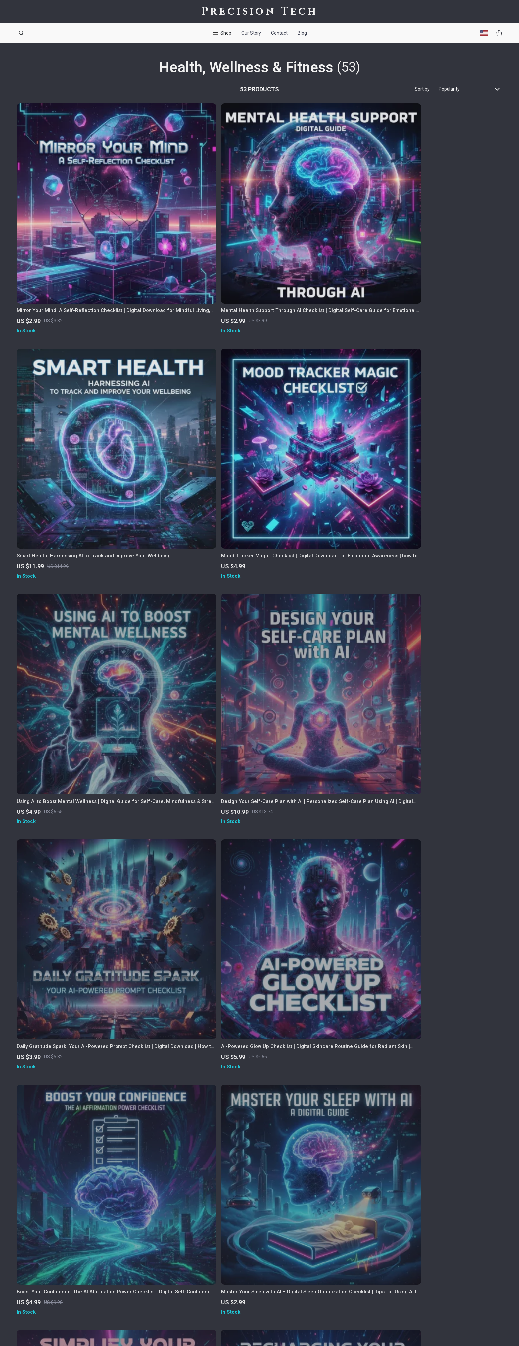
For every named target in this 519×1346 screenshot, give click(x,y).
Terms (266, 1332)
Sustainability (200, 1273)
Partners (195, 1262)
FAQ (290, 1207)
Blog (302, 33)
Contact (279, 33)
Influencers (198, 1229)
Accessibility (303, 1332)
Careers (194, 1207)
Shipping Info (300, 1197)
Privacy (280, 1332)
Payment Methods (306, 1229)
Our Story (251, 33)
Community (198, 1295)
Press (191, 1218)
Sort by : (423, 90)
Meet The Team (203, 1197)
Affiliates (196, 1240)
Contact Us (297, 1186)
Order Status (300, 1240)
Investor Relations (205, 1251)
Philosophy (197, 1284)
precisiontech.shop (408, 1186)
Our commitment (406, 1231)
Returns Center (302, 1218)
